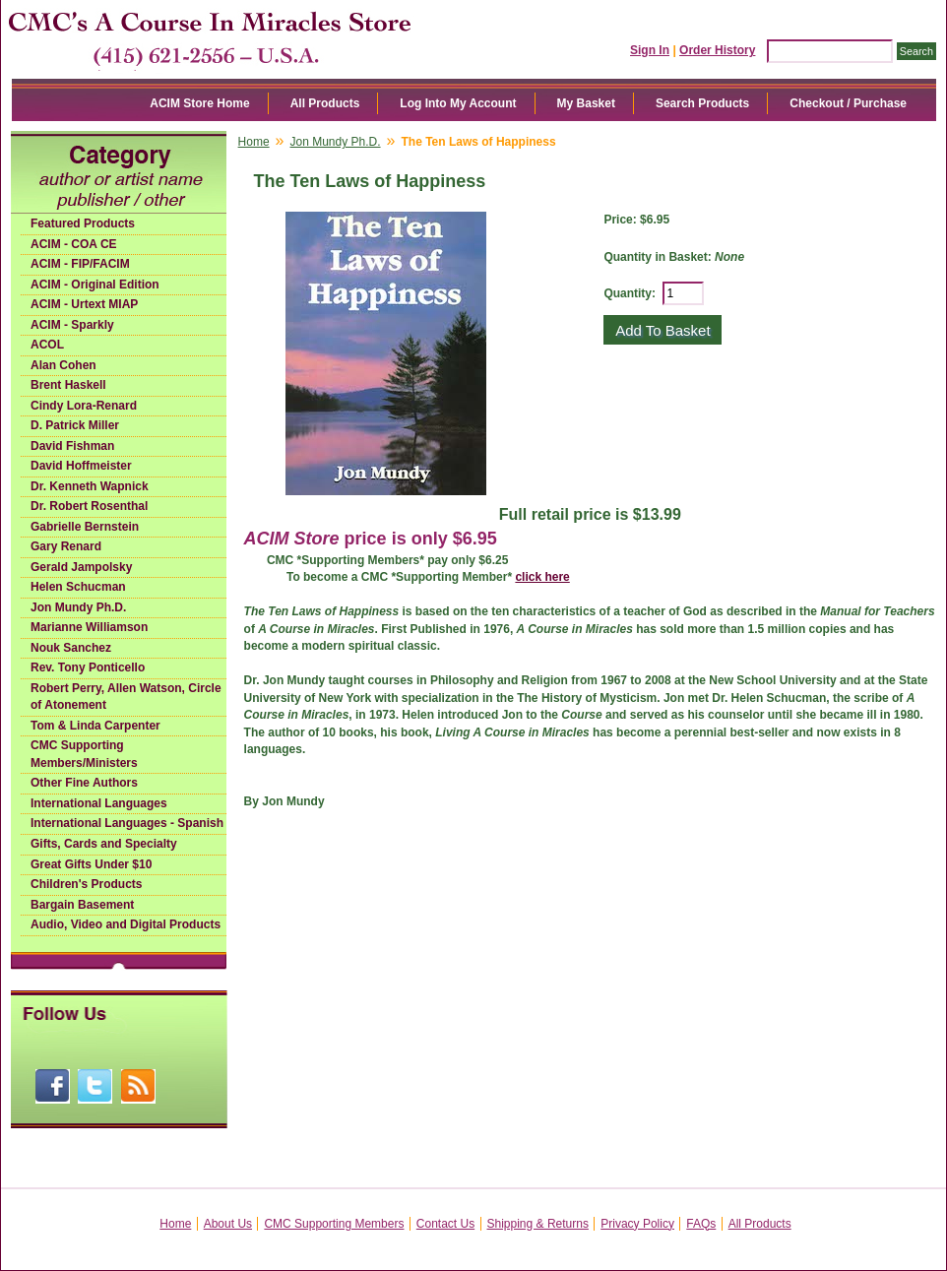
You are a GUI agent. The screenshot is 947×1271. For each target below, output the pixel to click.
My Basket (586, 103)
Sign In (649, 50)
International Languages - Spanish (127, 823)
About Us (228, 1224)
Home (254, 142)
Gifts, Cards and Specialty (104, 844)
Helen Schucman (78, 587)
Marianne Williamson (89, 627)
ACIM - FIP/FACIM (80, 264)
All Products (325, 103)
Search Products (702, 103)
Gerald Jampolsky (81, 567)
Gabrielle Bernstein (85, 527)
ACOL (47, 344)
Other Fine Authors (84, 783)
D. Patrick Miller (75, 425)
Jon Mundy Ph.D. (78, 607)
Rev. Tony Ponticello (88, 667)
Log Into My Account (458, 103)
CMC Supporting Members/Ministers (84, 754)
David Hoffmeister (81, 466)
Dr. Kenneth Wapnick (90, 486)
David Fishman (72, 446)
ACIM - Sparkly (72, 325)
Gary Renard (66, 546)
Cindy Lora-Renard (84, 406)
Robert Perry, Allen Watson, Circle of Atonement (126, 697)
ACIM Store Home (199, 103)
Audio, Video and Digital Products (126, 924)
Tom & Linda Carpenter (95, 725)
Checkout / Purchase (848, 103)
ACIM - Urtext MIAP (84, 304)
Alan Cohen (63, 365)
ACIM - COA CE (74, 244)
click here (542, 577)
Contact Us (445, 1224)
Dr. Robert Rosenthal (89, 506)
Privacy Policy (637, 1224)
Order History (717, 50)
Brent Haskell (68, 385)
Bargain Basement (82, 905)
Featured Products (83, 223)
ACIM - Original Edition (95, 284)
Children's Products (87, 884)
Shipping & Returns (538, 1224)
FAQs (701, 1224)
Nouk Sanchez (71, 648)
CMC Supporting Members (334, 1224)
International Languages (99, 803)
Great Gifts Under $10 (91, 864)
